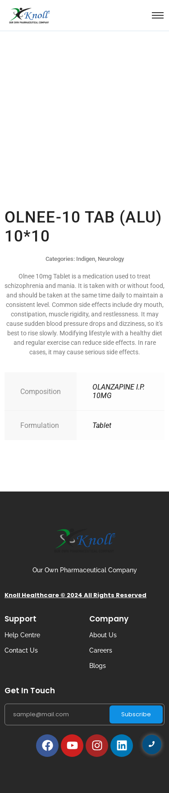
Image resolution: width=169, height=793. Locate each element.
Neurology (111, 258)
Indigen (85, 258)
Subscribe (136, 714)
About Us (103, 635)
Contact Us (21, 650)
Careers (100, 650)
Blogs (97, 665)
